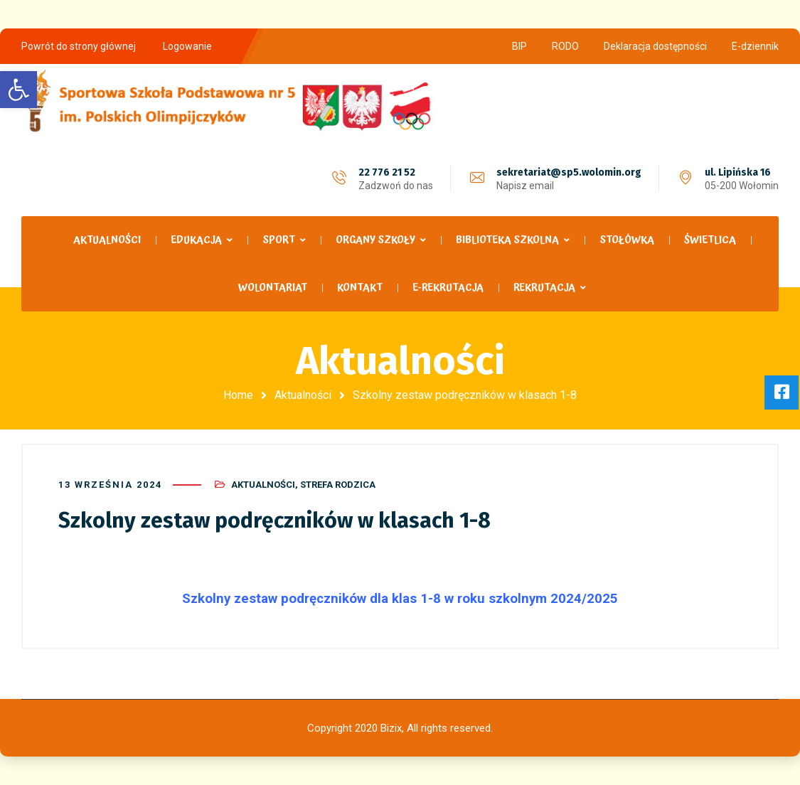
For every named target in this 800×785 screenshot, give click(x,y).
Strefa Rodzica (337, 484)
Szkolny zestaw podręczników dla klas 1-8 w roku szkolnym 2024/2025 (400, 599)
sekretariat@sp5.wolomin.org (568, 172)
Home (238, 395)
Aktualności (302, 395)
